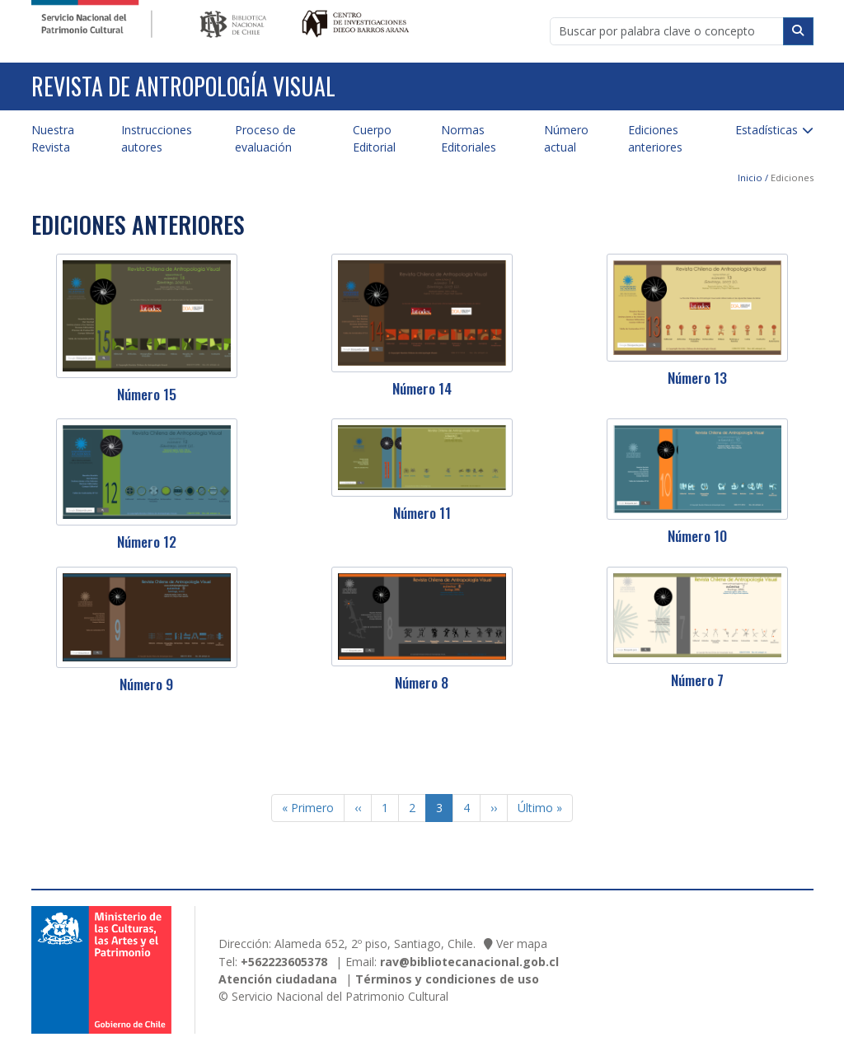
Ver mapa (521, 943)
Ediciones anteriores (655, 138)
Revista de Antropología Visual (183, 86)
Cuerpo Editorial (374, 138)
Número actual (566, 138)
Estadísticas (766, 130)
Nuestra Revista (52, 138)
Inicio (750, 177)
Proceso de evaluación (265, 138)
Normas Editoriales (468, 138)
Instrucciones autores (156, 138)
